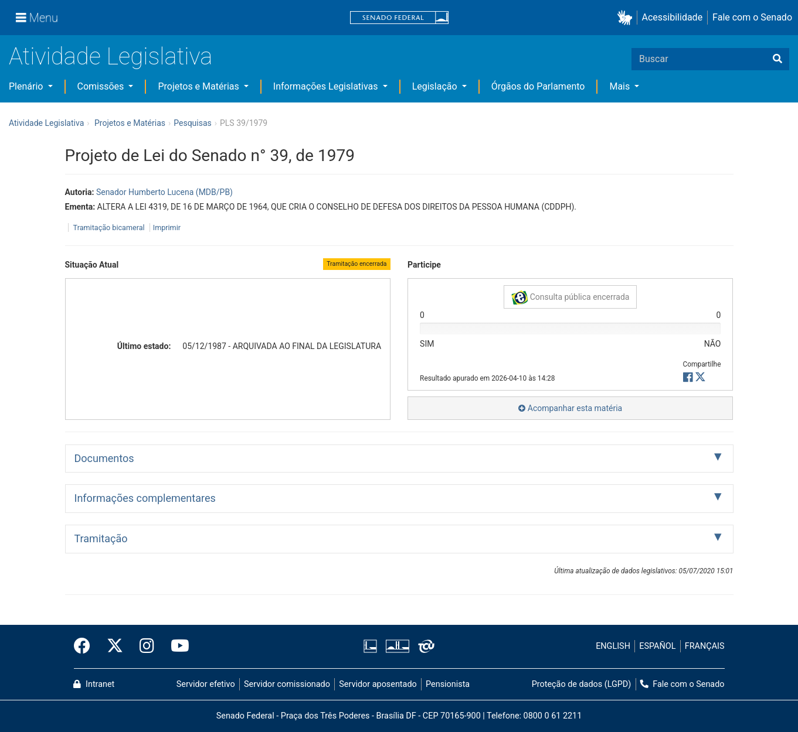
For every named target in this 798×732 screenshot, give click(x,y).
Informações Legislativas (327, 86)
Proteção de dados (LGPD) (581, 684)
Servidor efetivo (205, 684)
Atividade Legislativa (110, 56)
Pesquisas (193, 123)
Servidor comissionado (287, 684)
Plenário (27, 86)
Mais (620, 86)
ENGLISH (613, 646)
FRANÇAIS (705, 646)
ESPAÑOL (657, 646)
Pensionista (448, 684)
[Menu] (37, 18)
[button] (627, 18)
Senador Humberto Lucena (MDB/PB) (164, 192)
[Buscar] (777, 59)
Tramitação (101, 538)
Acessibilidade (672, 17)
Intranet (93, 684)
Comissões (102, 86)
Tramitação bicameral (109, 227)
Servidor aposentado (377, 684)
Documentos (104, 458)
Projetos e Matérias (199, 86)
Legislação (436, 86)
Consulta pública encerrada (570, 297)
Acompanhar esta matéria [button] (570, 408)
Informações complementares (145, 498)
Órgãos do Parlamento (538, 86)
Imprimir (167, 227)
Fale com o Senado (752, 17)
